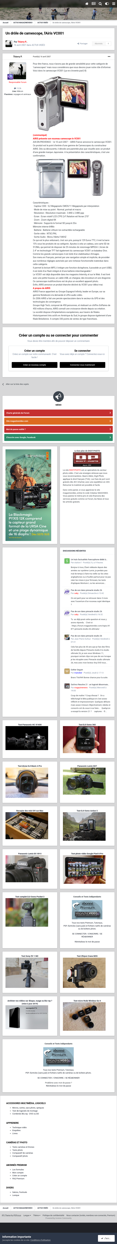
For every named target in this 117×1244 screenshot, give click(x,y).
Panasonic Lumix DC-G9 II (29, 853)
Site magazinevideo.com (17, 421)
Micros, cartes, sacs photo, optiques (28, 1108)
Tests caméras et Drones (23, 1147)
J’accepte (107, 1238)
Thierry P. (17, 56)
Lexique (15, 1195)
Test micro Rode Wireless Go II (87, 1001)
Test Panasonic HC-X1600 (30, 725)
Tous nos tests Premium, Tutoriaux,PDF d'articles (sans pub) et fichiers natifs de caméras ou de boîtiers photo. (87, 926)
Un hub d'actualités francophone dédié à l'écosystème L (88, 559)
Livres (15, 1133)
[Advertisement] (29, 569)
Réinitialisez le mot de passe (87, 942)
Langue (27, 1215)
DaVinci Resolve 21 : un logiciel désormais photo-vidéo (89, 684)
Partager (82, 43)
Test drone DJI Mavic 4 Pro (30, 766)
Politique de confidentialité (53, 1215)
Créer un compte (19, 1175)
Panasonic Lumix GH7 (87, 766)
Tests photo (17, 1150)
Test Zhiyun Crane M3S (87, 956)
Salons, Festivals (19, 1192)
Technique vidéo (19, 1127)
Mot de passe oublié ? (16, 429)
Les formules (18, 1169)
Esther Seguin (77, 670)
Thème (36, 1215)
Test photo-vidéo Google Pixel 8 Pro (87, 853)
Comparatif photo (20, 1156)
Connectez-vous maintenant (82, 365)
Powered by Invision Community (59, 1218)
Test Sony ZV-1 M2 (29, 956)
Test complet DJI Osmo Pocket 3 (29, 897)
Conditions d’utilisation (40, 1240)
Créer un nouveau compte (34, 365)
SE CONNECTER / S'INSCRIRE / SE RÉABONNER (58, 1078)
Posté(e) (42, 57)
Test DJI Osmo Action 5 (87, 811)
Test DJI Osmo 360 (87, 725)
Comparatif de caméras (22, 1153)
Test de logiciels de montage (25, 1111)
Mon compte (17, 1172)
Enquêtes (16, 1130)
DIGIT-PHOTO (75, 470)
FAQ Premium (18, 1178)
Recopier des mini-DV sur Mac (29, 811)
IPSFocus (17, 1215)
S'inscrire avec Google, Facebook (20, 437)
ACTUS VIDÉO (38, 45)
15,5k (17, 88)
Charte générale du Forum (17, 413)
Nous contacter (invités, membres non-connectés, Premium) (90, 1215)
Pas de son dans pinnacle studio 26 (86, 590)
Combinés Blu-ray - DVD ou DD (25, 1114)
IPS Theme (6, 1215)
